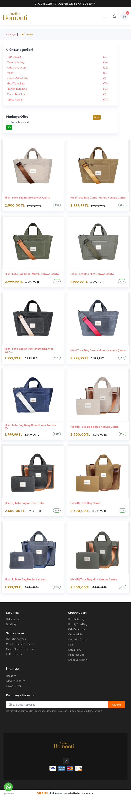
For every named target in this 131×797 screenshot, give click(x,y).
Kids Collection (60, 68)
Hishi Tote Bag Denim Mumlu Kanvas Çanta (97, 350)
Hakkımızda (13, 619)
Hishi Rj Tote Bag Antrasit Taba (25, 502)
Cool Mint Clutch (60, 94)
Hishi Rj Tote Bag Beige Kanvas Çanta (94, 426)
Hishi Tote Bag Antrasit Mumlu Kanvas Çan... (29, 350)
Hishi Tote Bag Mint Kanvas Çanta (92, 273)
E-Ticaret (56, 793)
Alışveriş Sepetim (15, 680)
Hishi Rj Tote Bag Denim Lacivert (26, 579)
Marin (60, 73)
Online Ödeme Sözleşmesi (21, 649)
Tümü (97, 117)
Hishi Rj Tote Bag (60, 89)
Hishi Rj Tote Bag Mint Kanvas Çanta (93, 579)
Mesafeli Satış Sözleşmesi (20, 643)
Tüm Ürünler (26, 34)
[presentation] (32, 719)
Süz (9, 127)
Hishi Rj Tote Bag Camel (85, 502)
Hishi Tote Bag (60, 83)
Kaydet (116, 704)
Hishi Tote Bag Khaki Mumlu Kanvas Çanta (32, 273)
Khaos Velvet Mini (60, 78)
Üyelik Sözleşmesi (16, 638)
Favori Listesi (13, 685)
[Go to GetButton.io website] (8, 793)
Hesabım (11, 675)
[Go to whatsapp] (8, 786)
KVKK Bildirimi (14, 654)
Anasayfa (11, 34)
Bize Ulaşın (12, 624)
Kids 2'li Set (60, 57)
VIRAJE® (42, 793)
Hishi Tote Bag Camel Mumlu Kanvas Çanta (98, 197)
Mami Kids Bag (60, 62)
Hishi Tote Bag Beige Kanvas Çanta (27, 197)
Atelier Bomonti (19, 122)
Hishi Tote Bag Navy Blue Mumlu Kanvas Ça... (30, 426)
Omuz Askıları (60, 100)
